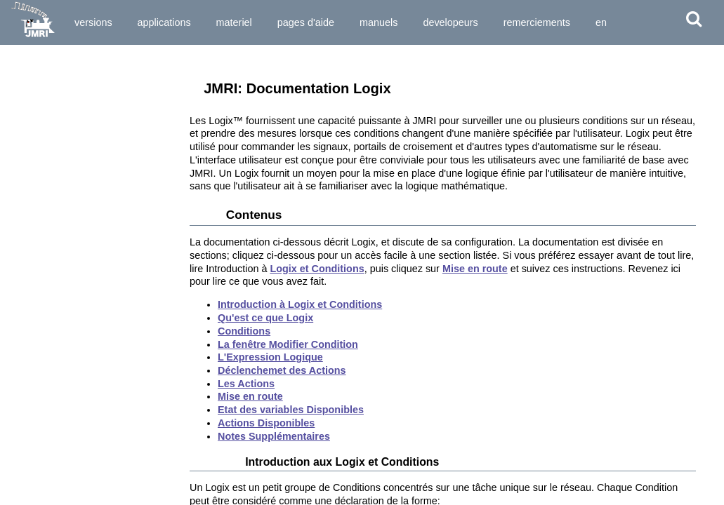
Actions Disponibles (266, 423)
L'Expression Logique (270, 357)
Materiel (234, 22)
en (601, 22)
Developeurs (450, 22)
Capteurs (34, 139)
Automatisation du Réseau (67, 465)
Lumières (34, 127)
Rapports (34, 177)
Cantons (32, 214)
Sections (33, 226)
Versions (93, 22)
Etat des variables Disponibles (291, 409)
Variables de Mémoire (60, 189)
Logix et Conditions (317, 268)
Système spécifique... (54, 440)
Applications (164, 22)
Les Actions (246, 383)
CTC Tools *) (41, 351)
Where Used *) (44, 426)
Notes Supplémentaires (274, 436)
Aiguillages (38, 114)
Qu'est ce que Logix (265, 317)
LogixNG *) (37, 313)
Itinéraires (36, 264)
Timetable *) (40, 400)
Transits (31, 238)
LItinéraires (38, 276)
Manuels (378, 22)
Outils (17, 61)
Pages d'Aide (305, 22)
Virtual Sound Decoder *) (66, 413)
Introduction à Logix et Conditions (300, 304)
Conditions (244, 331)
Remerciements (536, 22)
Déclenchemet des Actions (282, 370)
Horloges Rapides (52, 363)
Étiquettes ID (42, 376)
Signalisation (42, 151)
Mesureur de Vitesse (57, 388)
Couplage (35, 164)
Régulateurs (40, 102)
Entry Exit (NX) (46, 288)
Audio (27, 338)
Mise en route (475, 268)
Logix (26, 301)
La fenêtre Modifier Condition (288, 344)
